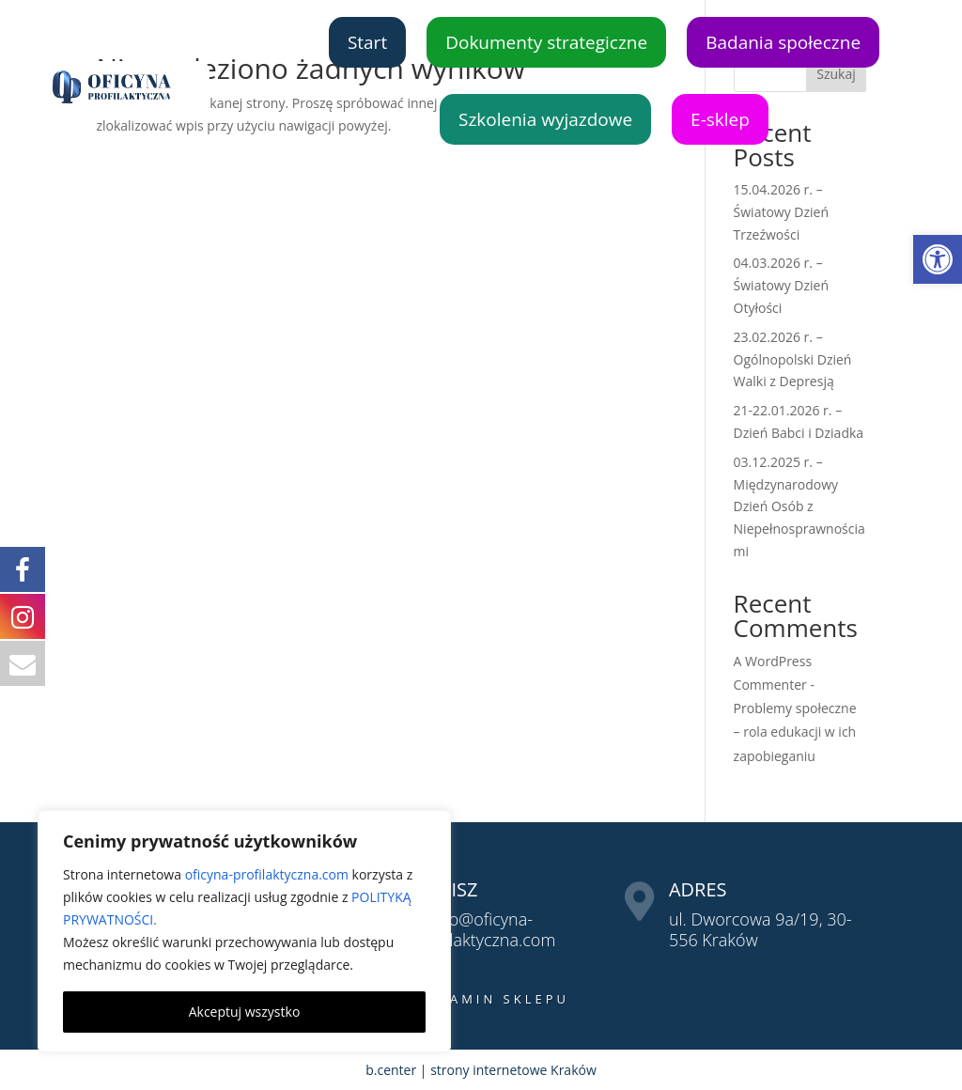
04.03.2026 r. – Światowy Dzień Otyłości (781, 285)
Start (367, 42)
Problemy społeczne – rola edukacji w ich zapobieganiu (795, 731)
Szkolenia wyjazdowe (545, 119)
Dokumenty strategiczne (546, 42)
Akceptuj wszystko (245, 1011)
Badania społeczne (783, 42)
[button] (937, 259)
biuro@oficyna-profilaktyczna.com (485, 929)
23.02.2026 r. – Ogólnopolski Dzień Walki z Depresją (793, 359)
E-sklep (720, 119)
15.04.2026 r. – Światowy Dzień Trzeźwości (781, 211)
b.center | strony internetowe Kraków (481, 1070)
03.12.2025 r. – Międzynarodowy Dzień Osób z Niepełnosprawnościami (799, 506)
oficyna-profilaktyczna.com (267, 874)
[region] (244, 931)
